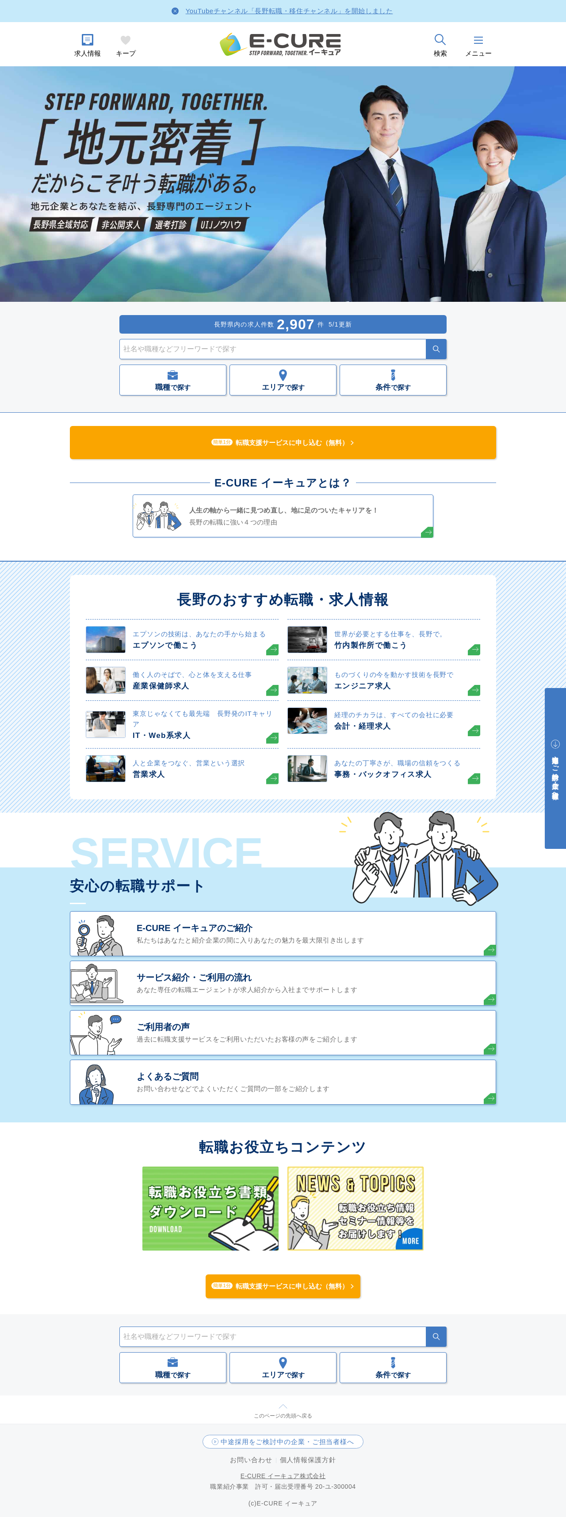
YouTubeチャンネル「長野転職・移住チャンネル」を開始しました (289, 11)
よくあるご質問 (168, 1076)
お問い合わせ (251, 1460)
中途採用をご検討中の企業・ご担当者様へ (287, 1441)
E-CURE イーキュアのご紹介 (194, 928)
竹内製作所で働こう (370, 645)
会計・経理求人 (362, 726)
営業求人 (149, 774)
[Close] (175, 11)
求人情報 (87, 53)
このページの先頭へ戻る (283, 1416)
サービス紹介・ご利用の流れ (194, 977)
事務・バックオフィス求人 (383, 774)
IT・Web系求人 (162, 735)
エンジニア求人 (362, 686)
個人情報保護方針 (308, 1460)
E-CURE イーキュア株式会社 (283, 1475)
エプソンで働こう (165, 645)
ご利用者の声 (163, 1027)
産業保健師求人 (161, 686)
